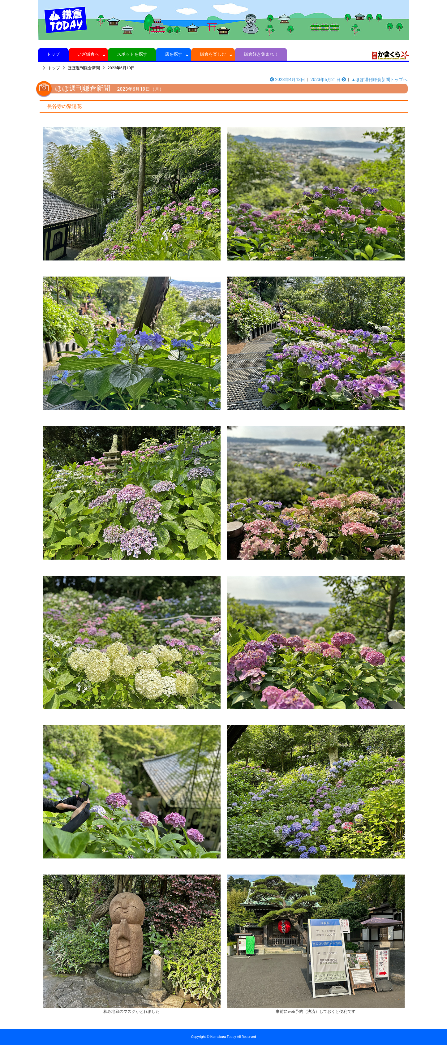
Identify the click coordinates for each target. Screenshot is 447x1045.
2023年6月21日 (328, 79)
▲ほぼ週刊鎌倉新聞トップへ (379, 79)
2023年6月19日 (121, 68)
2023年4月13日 (287, 79)
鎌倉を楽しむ (213, 54)
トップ (53, 54)
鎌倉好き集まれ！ (261, 54)
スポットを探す (132, 54)
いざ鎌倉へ (88, 54)
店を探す (173, 54)
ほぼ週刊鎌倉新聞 (84, 68)
